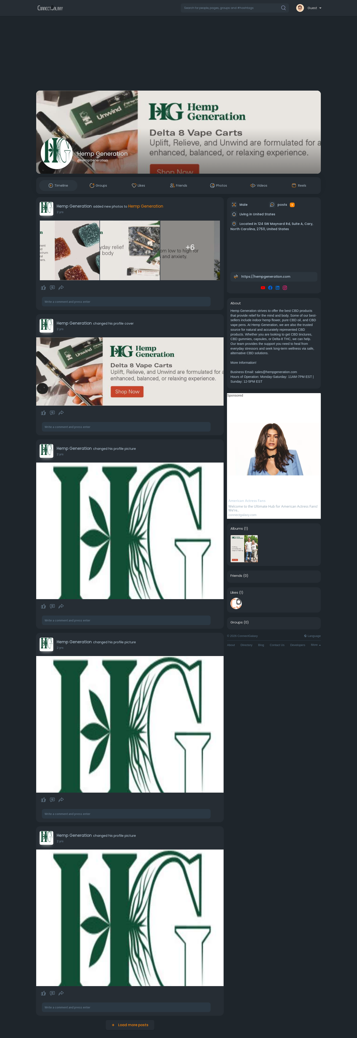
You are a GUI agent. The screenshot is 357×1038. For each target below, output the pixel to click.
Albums (236, 528)
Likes (234, 592)
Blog (261, 645)
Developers (297, 645)
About (231, 645)
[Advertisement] (178, 54)
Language (312, 635)
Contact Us (277, 645)
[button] (235, 8)
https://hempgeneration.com (265, 276)
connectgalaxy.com (242, 515)
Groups (236, 622)
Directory (246, 645)
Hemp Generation (102, 154)
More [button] (316, 644)
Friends (236, 576)
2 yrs (60, 212)
